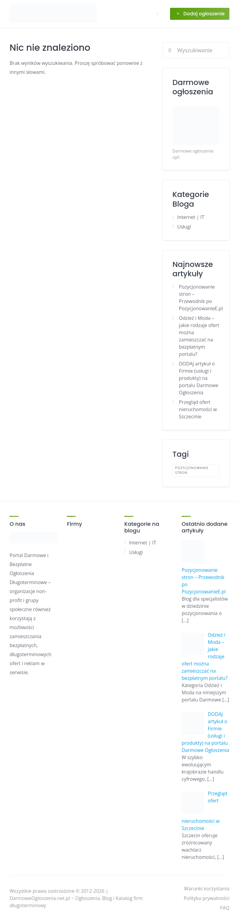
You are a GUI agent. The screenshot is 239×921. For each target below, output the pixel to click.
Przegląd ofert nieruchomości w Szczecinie (198, 409)
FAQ (224, 907)
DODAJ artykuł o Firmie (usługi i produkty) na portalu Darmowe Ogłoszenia (198, 378)
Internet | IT (190, 217)
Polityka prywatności (206, 898)
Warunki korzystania (206, 888)
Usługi (184, 226)
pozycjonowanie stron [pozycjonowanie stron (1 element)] (191, 470)
